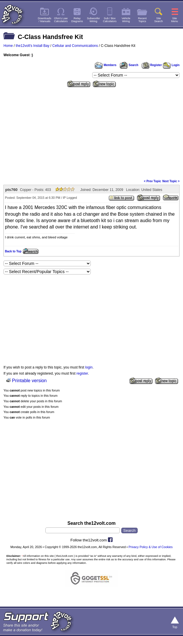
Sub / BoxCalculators (110, 20)
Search (129, 65)
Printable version (29, 380)
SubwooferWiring (93, 20)
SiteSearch (158, 20)
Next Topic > (171, 181)
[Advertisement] (91, 132)
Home (8, 46)
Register (152, 65)
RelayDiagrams (77, 20)
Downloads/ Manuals (44, 20)
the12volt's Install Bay (32, 46)
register (82, 373)
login (89, 367)
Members (105, 65)
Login (171, 65)
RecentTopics (142, 20)
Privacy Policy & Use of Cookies (151, 547)
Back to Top (13, 251)
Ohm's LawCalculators (61, 20)
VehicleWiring (126, 20)
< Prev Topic (152, 181)
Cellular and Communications (75, 46)
